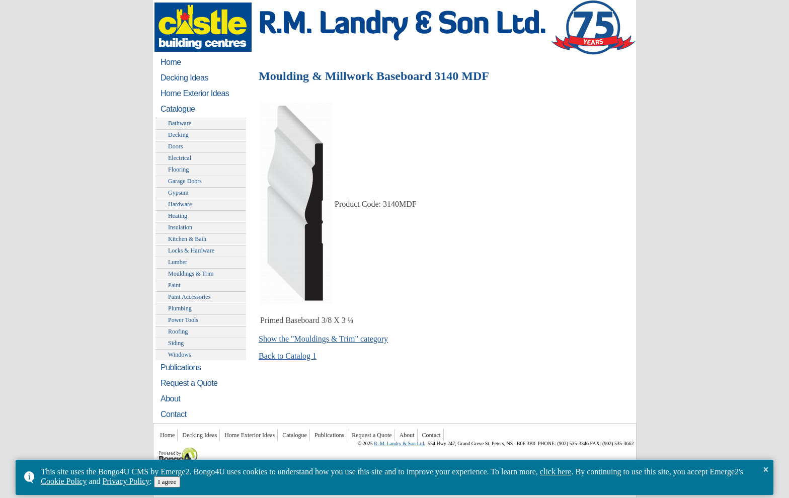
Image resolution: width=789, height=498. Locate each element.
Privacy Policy (126, 481)
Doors (175, 146)
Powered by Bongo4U (158, 446)
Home (171, 62)
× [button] (765, 469)
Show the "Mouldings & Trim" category (323, 339)
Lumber (177, 262)
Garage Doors (185, 181)
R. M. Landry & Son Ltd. (399, 443)
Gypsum (178, 192)
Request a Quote (189, 383)
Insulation (180, 227)
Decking (178, 134)
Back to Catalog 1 (288, 356)
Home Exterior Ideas (195, 93)
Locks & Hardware (191, 250)
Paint (174, 285)
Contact (174, 414)
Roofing (178, 331)
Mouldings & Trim (191, 273)
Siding (176, 343)
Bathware (179, 123)
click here (556, 471)
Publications (181, 367)
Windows (179, 354)
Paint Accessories (189, 296)
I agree (167, 481)
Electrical (179, 157)
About (170, 398)
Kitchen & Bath (187, 238)
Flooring (178, 169)
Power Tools (183, 319)
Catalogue (178, 109)
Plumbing (180, 308)
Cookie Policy (64, 481)
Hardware (180, 204)
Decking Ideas (184, 77)
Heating (177, 215)
